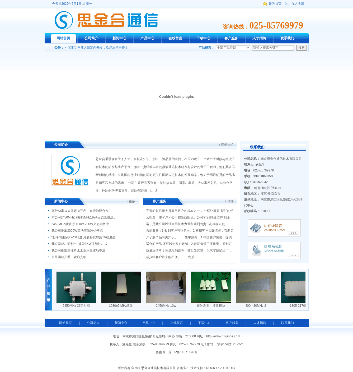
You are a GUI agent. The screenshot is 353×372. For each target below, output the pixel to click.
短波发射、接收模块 (211, 306)
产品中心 (147, 38)
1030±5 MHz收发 (122, 306)
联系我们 (287, 38)
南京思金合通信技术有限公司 (106, 20)
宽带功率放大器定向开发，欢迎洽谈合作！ (98, 47)
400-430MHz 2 (256, 306)
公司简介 (91, 38)
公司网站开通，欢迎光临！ (70, 257)
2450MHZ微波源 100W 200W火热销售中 (80, 224)
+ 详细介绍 (226, 145)
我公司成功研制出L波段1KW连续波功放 (79, 244)
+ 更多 (130, 201)
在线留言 (175, 38)
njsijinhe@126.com (267, 188)
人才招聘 (259, 38)
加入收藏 (297, 4)
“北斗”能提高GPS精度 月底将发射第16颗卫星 (83, 237)
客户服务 (231, 38)
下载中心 (203, 38)
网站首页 (63, 38)
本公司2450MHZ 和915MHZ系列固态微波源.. (83, 217)
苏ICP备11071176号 (182, 352)
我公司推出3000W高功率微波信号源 (77, 230)
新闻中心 (119, 38)
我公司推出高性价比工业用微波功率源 (78, 250)
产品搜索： (206, 47)
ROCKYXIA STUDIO (220, 368)
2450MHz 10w (167, 306)
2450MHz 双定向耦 (77, 306)
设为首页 (275, 4)
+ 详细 (229, 201)
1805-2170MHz (301, 306)
